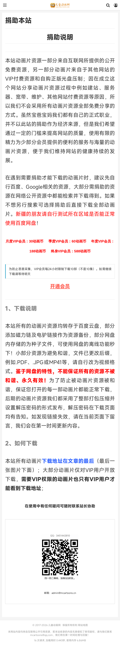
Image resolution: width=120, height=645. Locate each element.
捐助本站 (18, 20)
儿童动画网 (60, 5)
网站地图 (83, 625)
